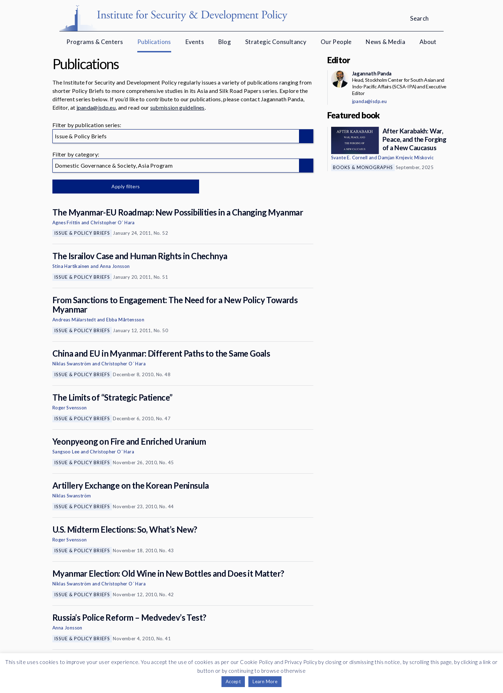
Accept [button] (233, 681)
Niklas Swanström (71, 363)
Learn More (265, 681)
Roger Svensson (69, 407)
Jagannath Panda (372, 73)
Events (194, 41)
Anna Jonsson (115, 266)
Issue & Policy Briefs (82, 233)
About (428, 41)
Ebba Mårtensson (125, 319)
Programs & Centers (94, 41)
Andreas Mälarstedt (74, 319)
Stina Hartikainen (70, 266)
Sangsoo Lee (65, 451)
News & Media (385, 41)
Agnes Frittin (66, 222)
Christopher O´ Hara (112, 222)
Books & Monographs (363, 167)
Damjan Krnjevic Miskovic (405, 157)
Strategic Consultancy (275, 41)
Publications (154, 41)
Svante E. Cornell (349, 157)
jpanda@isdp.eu (96, 107)
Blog (224, 41)
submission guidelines (177, 107)
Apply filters (125, 186)
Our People (336, 41)
